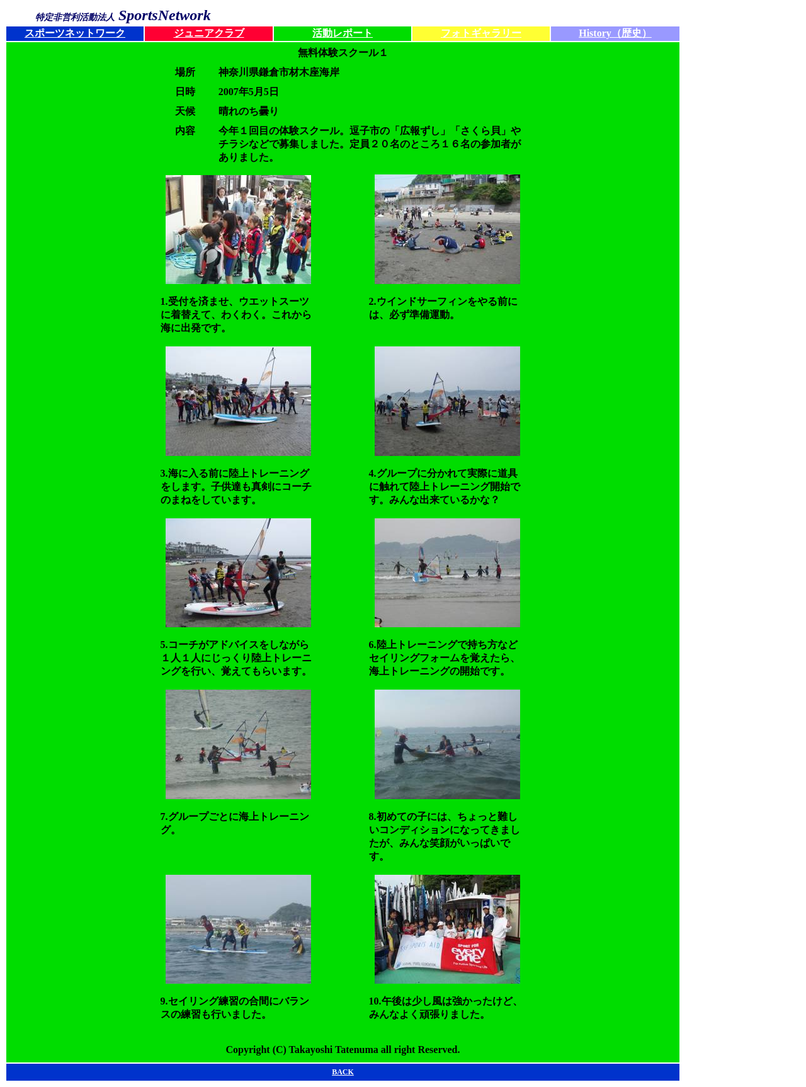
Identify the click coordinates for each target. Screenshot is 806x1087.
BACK (343, 1071)
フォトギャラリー (481, 33)
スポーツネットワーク (75, 33)
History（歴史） (615, 33)
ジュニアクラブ (209, 33)
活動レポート (342, 33)
